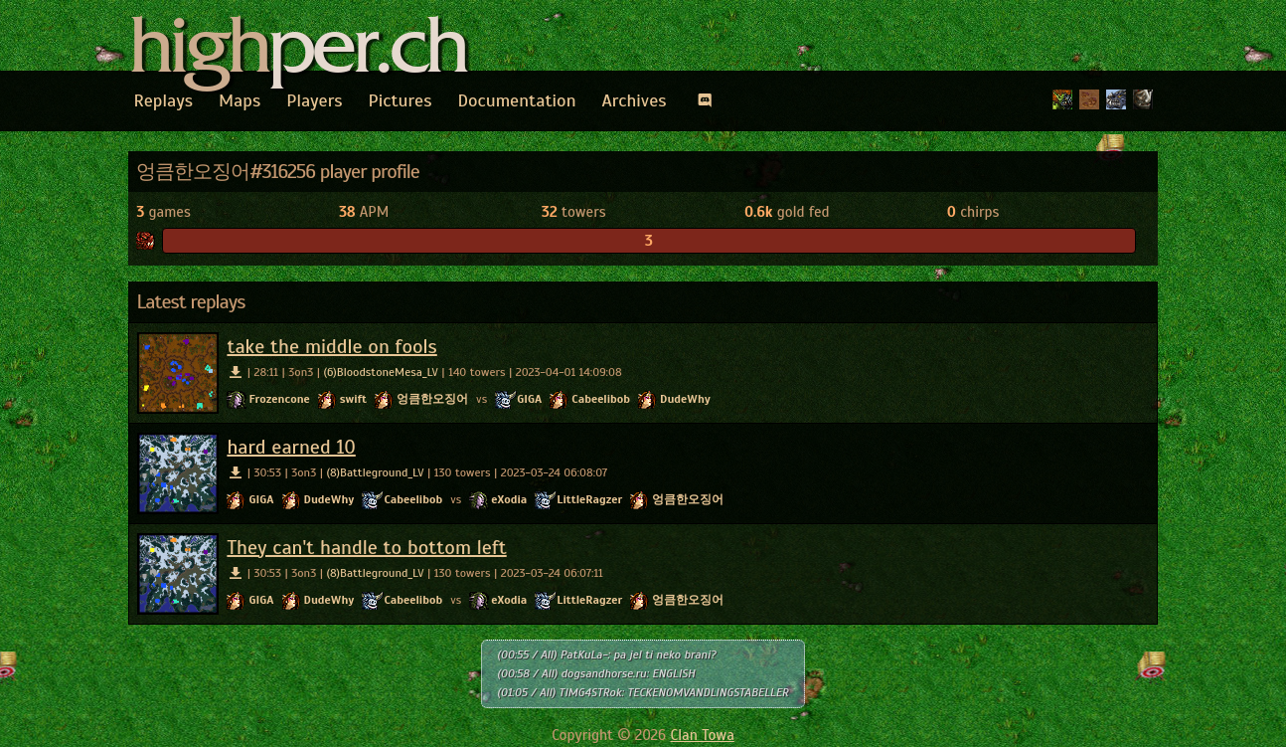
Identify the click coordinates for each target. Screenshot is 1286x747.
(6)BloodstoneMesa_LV (381, 372)
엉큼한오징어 (432, 399)
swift (353, 399)
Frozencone (278, 399)
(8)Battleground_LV (374, 472)
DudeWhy (685, 399)
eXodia (509, 499)
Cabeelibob (600, 399)
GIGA (529, 399)
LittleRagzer (589, 499)
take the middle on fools (331, 346)
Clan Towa (702, 735)
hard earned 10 (291, 447)
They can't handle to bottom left (366, 547)
